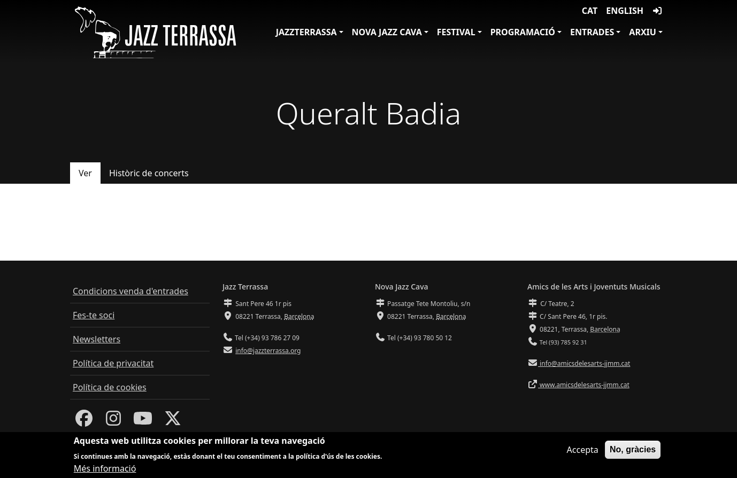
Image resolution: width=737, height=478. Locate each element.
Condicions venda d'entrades (130, 291)
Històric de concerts (149, 173)
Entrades (592, 32)
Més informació (105, 471)
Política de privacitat (113, 363)
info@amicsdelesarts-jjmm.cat (584, 363)
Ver (85, 173)
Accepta (582, 452)
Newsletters (96, 339)
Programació (522, 32)
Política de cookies (110, 387)
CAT (589, 11)
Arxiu (642, 32)
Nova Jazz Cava (387, 32)
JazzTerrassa (306, 32)
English (624, 11)
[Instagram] (113, 421)
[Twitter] (172, 421)
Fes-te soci (93, 315)
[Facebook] (84, 421)
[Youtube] (142, 421)
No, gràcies (633, 452)
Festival (456, 32)
